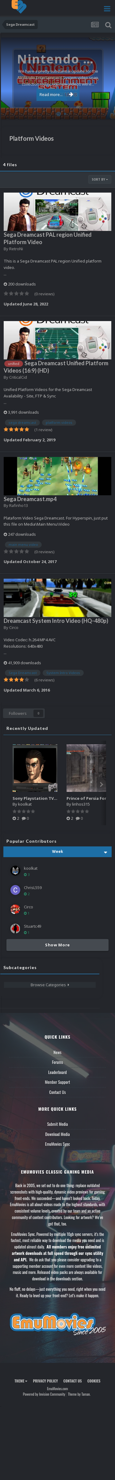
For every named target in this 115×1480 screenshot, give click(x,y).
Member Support (57, 1082)
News (58, 1052)
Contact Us (57, 1092)
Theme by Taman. (79, 1394)
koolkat (25, 804)
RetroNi (16, 248)
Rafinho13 (18, 505)
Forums (57, 1062)
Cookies (94, 1380)
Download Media (57, 1134)
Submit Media (57, 1124)
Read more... (56, 94)
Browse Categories (50, 984)
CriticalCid (18, 377)
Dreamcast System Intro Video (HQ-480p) (56, 620)
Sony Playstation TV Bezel (39, 798)
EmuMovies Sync (57, 1144)
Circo (13, 627)
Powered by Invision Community (44, 1394)
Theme (20, 1380)
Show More (57, 945)
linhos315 (81, 804)
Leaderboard (57, 1072)
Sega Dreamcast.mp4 (30, 499)
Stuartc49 (32, 926)
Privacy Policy (45, 1380)
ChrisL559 (33, 887)
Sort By (100, 179)
